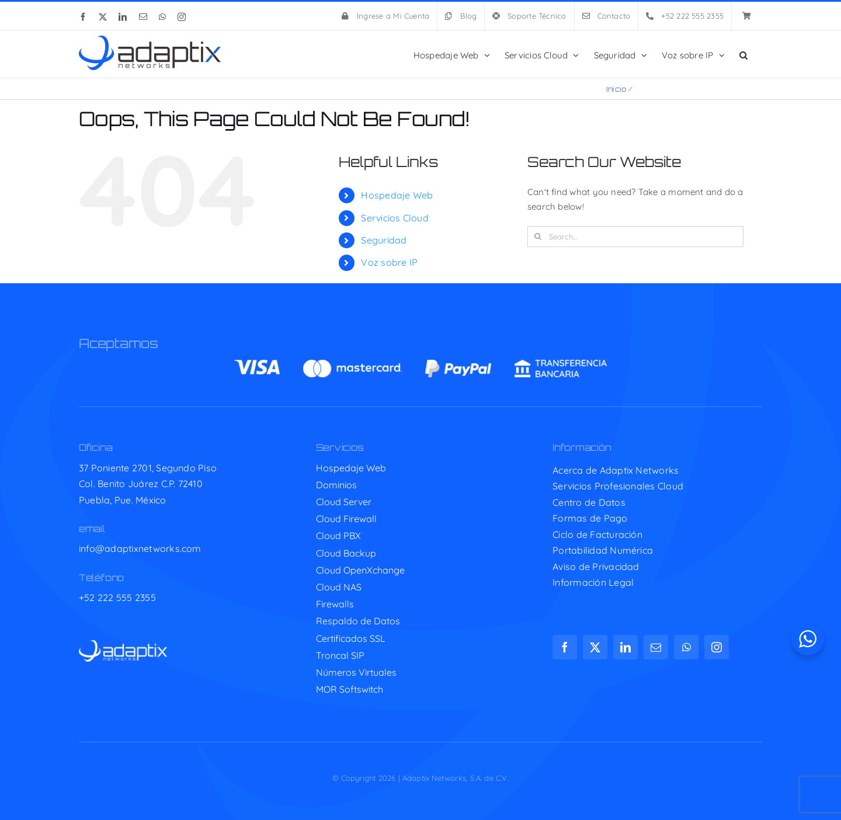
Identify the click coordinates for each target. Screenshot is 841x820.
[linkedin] (625, 647)
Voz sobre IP (389, 262)
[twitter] (595, 647)
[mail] (656, 647)
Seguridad (383, 240)
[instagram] (716, 647)
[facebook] (564, 647)
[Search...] (635, 236)
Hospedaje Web (397, 195)
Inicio (616, 89)
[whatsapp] (686, 647)
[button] (743, 54)
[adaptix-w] (123, 644)
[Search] (537, 236)
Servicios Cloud (394, 218)
